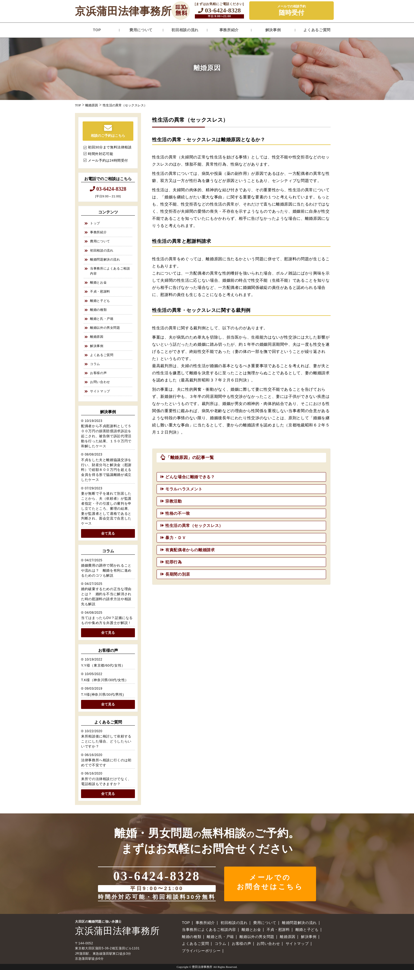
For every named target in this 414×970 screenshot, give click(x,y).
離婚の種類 (98, 310)
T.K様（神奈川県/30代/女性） (105, 680)
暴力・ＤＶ (175, 537)
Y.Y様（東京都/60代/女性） (103, 665)
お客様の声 (98, 373)
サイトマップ (100, 391)
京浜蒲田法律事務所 (123, 11)
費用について (141, 30)
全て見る (108, 533)
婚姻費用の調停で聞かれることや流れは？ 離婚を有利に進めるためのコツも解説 (106, 570)
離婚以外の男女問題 (105, 328)
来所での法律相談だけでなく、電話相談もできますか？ (106, 781)
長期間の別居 (177, 574)
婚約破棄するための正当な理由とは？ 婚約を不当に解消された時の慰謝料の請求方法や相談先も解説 (106, 596)
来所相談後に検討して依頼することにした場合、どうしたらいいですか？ (106, 741)
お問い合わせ (100, 382)
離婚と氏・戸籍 (101, 319)
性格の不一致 (177, 513)
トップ (95, 223)
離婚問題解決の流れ (105, 259)
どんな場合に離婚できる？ (190, 477)
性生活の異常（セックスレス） (194, 525)
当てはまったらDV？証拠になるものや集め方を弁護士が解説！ (107, 620)
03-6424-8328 (219, 10)
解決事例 (273, 30)
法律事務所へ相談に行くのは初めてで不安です (106, 762)
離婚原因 (96, 337)
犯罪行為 (173, 562)
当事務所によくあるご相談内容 (110, 271)
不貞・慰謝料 (100, 291)
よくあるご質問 (316, 30)
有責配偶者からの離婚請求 (190, 550)
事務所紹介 (229, 30)
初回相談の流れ (184, 30)
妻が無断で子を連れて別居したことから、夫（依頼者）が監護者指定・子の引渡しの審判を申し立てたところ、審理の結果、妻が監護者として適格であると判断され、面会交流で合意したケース (106, 508)
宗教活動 (173, 501)
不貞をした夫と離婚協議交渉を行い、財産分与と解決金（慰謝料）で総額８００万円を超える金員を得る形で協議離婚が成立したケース (106, 470)
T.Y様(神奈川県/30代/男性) (102, 694)
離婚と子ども (100, 301)
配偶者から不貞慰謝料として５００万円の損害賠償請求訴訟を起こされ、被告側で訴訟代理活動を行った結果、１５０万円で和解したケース (106, 436)
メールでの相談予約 (291, 10)
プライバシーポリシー (201, 951)
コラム (95, 364)
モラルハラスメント (184, 489)
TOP (97, 30)
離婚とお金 (98, 282)
